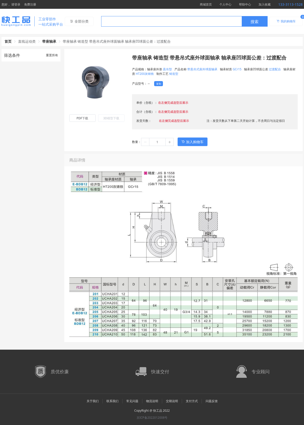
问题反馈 (212, 401)
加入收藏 (265, 4)
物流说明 (152, 401)
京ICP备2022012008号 (152, 417)
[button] (145, 142)
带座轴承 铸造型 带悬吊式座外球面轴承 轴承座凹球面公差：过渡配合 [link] (117, 41)
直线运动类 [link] (27, 41)
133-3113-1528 (290, 4)
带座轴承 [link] (49, 41)
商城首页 (206, 4)
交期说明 (172, 401)
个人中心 (225, 4)
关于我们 (93, 401)
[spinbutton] (157, 142)
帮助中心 (245, 4)
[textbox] (171, 21)
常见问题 (132, 401)
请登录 (15, 4)
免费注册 (30, 4)
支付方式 (192, 401)
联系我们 (112, 401)
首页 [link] (8, 41)
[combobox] (184, 21)
